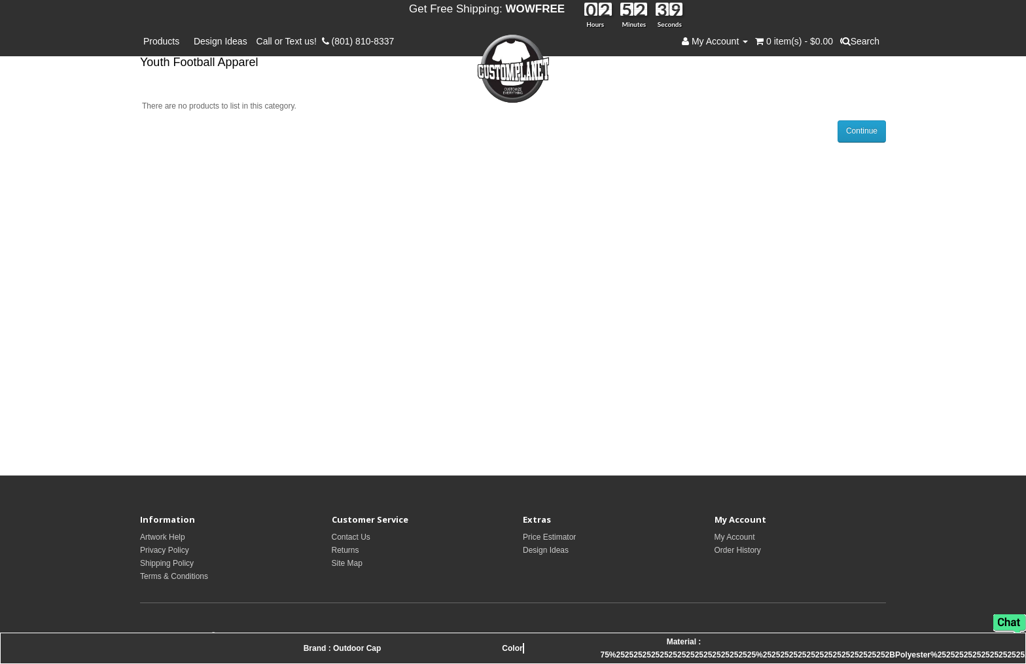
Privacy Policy (164, 550)
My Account (735, 537)
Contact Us (351, 537)
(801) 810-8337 (358, 41)
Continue (861, 130)
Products (164, 41)
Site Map (347, 563)
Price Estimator (549, 537)
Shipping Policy (167, 563)
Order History (738, 550)
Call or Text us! (289, 41)
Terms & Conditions (174, 576)
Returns (345, 550)
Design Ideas (220, 41)
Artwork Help (162, 537)
